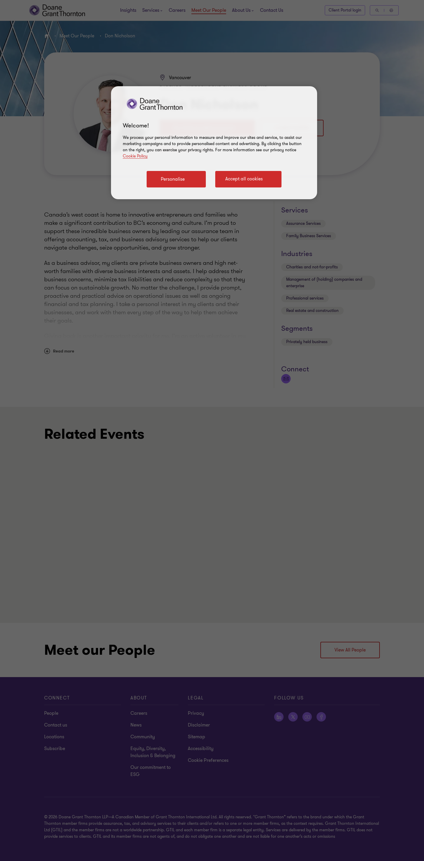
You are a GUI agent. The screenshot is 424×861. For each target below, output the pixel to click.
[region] (214, 142)
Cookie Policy (135, 156)
